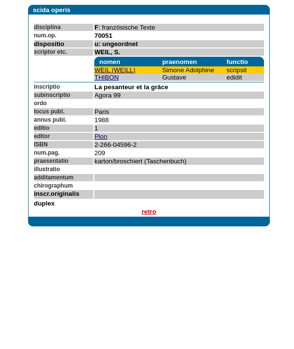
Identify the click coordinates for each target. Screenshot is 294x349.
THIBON (106, 77)
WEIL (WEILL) (114, 70)
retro (149, 211)
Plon (100, 136)
